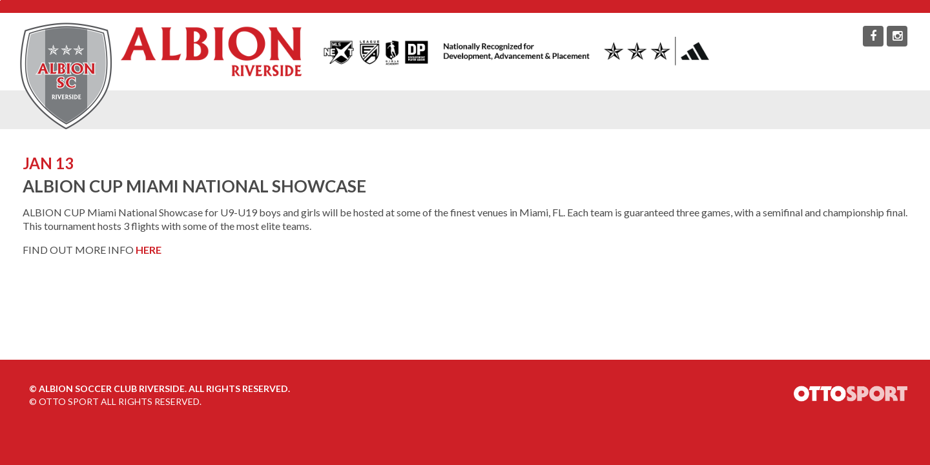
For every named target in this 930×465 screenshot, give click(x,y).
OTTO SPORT (69, 401)
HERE (148, 249)
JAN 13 (48, 163)
